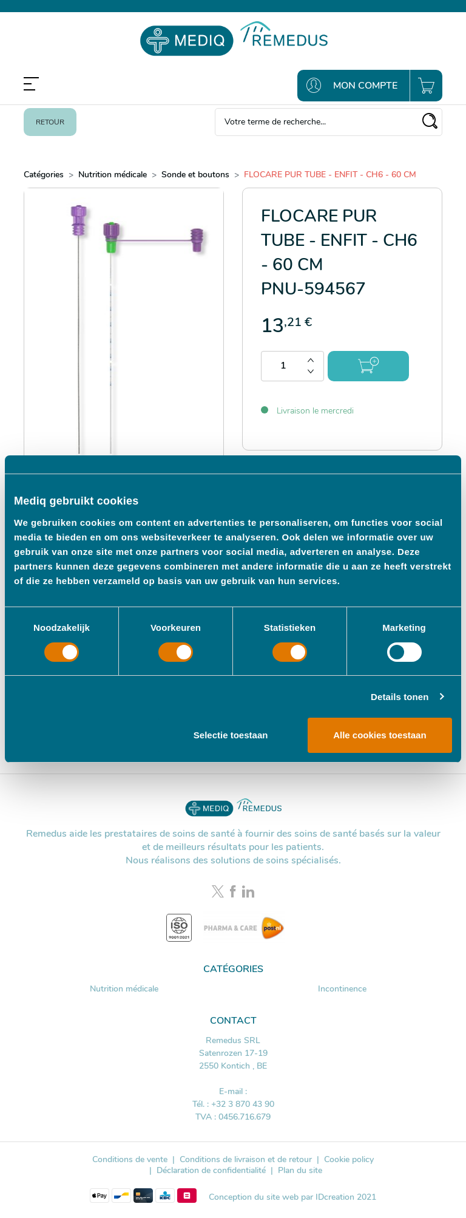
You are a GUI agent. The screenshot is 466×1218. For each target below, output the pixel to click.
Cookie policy (349, 1159)
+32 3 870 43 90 (242, 1104)
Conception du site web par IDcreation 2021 (292, 1197)
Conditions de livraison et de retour (246, 1159)
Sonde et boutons (195, 174)
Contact (233, 1020)
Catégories (44, 174)
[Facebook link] (234, 893)
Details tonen (399, 697)
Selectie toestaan (231, 735)
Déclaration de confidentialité (211, 1170)
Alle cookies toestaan (379, 735)
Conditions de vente (129, 1159)
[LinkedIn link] (248, 893)
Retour (50, 122)
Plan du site (300, 1170)
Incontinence (342, 989)
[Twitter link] (219, 893)
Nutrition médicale (112, 174)
